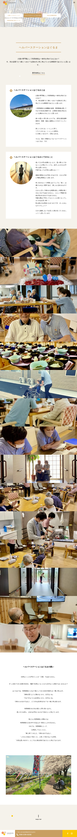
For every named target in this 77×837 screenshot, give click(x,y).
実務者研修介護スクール (13, 20)
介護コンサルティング (14, 15)
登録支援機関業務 (52, 15)
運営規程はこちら (38, 73)
